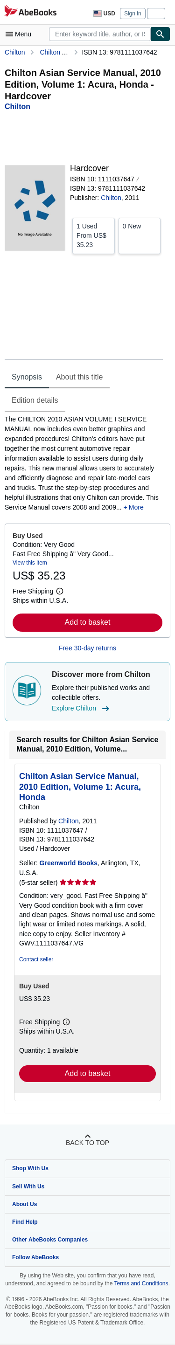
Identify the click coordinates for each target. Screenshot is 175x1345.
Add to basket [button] (88, 622)
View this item (30, 562)
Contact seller (36, 959)
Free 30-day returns (87, 648)
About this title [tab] (79, 377)
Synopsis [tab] (27, 377)
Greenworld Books (69, 863)
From (94, 235)
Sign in (132, 13)
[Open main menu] (20, 34)
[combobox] (100, 34)
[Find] (160, 34)
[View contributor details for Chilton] (17, 106)
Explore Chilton (82, 708)
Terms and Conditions (141, 1283)
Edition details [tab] (35, 400)
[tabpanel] (84, 463)
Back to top (87, 1142)
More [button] (136, 507)
